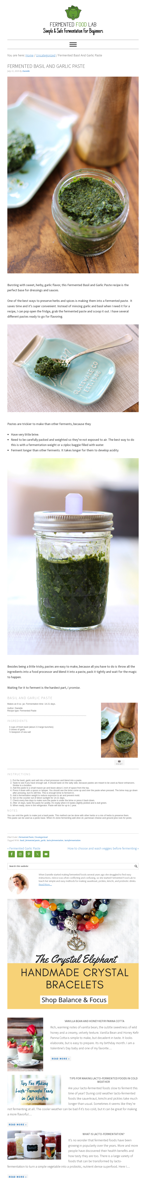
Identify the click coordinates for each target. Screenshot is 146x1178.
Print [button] (119, 762)
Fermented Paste (26, 837)
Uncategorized (41, 837)
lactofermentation (72, 840)
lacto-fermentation (55, 840)
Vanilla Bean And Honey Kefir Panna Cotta (94, 1021)
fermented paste (32, 840)
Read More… (45, 884)
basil (22, 840)
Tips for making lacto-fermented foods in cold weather (104, 1079)
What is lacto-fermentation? (104, 1134)
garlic (43, 840)
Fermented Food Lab (73, 18)
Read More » (61, 1058)
